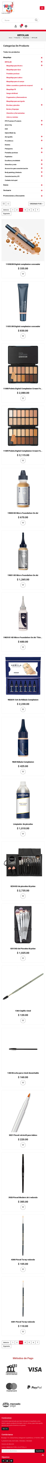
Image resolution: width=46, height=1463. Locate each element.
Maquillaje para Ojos (13, 70)
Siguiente (6, 213)
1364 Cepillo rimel (23, 1011)
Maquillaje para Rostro (14, 66)
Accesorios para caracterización (16, 168)
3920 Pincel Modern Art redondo (23, 1197)
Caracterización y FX (12, 176)
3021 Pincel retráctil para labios (23, 1135)
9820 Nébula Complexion (23, 762)
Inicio (10, 37)
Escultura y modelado (12, 160)
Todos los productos (11, 52)
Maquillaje (26, 37)
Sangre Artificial (12, 93)
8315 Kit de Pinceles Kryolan (23, 948)
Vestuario (7, 190)
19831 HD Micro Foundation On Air (23, 575)
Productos (17, 37)
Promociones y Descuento (14, 196)
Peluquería (9, 149)
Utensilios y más (10, 164)
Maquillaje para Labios (14, 77)
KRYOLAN (34, 37)
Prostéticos (9, 141)
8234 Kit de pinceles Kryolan (23, 886)
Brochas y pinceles (13, 105)
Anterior (6, 210)
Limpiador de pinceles (23, 824)
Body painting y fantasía (13, 172)
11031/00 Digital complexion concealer (23, 326)
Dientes (7, 145)
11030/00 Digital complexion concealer (23, 264)
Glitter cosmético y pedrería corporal (19, 85)
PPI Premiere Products (13, 121)
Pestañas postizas (13, 73)
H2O (6, 129)
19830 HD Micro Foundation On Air (23, 513)
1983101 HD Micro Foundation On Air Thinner (23, 637)
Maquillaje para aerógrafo (15, 101)
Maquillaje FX (11, 89)
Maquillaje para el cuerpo (15, 81)
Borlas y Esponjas (12, 109)
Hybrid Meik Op (10, 133)
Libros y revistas (12, 117)
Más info (5, 1429)
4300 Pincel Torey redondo (23, 1260)
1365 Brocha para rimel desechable (23, 1073)
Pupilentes (8, 156)
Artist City (8, 125)
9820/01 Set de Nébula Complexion (23, 700)
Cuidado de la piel (11, 180)
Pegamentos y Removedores (16, 97)
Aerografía (8, 137)
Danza (5, 185)
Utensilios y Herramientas (15, 113)
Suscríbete (39, 1451)
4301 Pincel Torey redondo (23, 1322)
